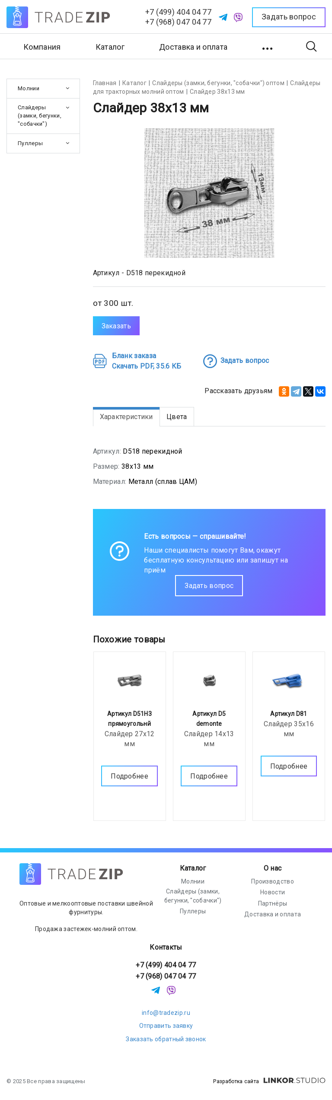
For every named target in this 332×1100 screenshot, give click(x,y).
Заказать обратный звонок (166, 1039)
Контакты (166, 947)
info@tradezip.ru (166, 1012)
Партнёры (272, 903)
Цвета (176, 417)
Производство (272, 881)
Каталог (193, 868)
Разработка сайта (269, 1081)
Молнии (28, 88)
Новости (272, 892)
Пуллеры (30, 143)
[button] (268, 46)
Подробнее (129, 774)
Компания (42, 46)
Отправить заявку (166, 1025)
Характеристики (126, 417)
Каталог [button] (110, 46)
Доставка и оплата (193, 46)
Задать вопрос (209, 586)
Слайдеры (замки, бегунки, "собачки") (39, 115)
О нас (273, 868)
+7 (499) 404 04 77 (178, 11)
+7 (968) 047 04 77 (178, 21)
